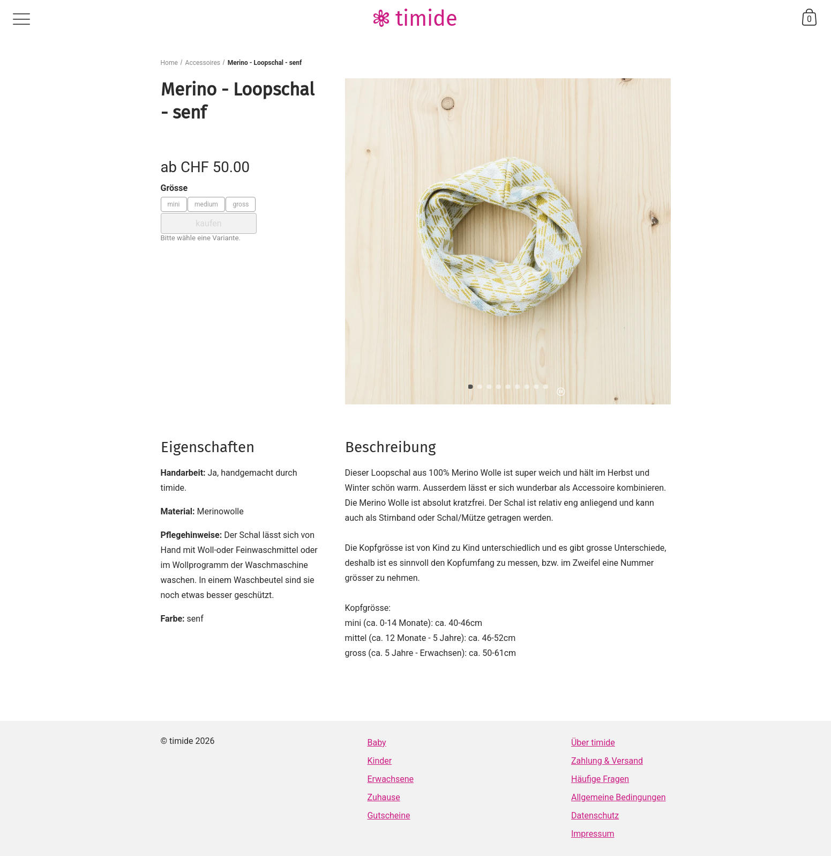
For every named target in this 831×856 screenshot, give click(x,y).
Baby (376, 742)
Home (169, 63)
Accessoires (202, 63)
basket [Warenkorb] (809, 17)
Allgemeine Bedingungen (618, 797)
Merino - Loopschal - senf (265, 63)
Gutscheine (388, 815)
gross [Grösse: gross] (241, 204)
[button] (470, 387)
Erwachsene (390, 779)
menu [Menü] (21, 19)
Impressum (593, 834)
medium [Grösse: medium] (206, 204)
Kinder (379, 761)
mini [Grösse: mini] (174, 204)
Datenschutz (595, 815)
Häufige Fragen (600, 779)
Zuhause (383, 797)
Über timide (593, 742)
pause (560, 391)
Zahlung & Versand (607, 761)
